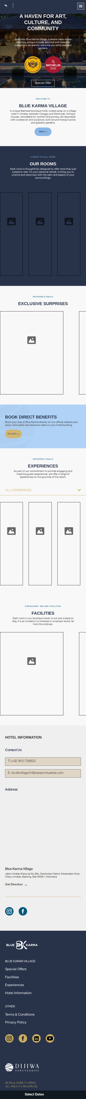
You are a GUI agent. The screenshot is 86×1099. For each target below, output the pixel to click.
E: (36, 773)
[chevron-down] (18, 434)
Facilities (12, 977)
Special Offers (15, 969)
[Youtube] (50, 1038)
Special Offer (43, 83)
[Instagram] (9, 911)
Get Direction (16, 884)
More (43, 131)
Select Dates (34, 1094)
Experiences (14, 985)
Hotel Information (18, 993)
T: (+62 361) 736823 (22, 761)
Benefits (13, 434)
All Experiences (43, 490)
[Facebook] (23, 911)
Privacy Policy (15, 1022)
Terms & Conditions (20, 1014)
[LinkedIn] (36, 1038)
